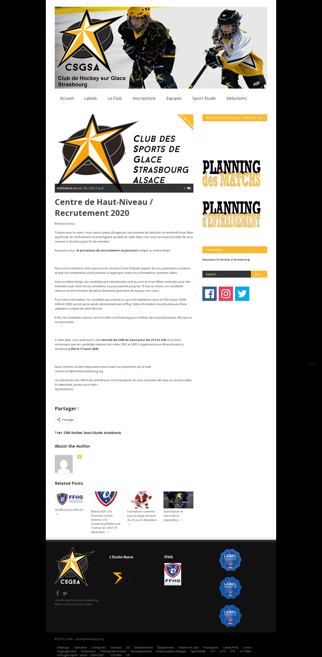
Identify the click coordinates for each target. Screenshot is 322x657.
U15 (232, 651)
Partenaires (88, 651)
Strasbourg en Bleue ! (69, 510)
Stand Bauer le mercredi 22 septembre (173, 516)
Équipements (165, 647)
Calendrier (80, 647)
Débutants (236, 98)
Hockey (76, 432)
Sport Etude (204, 98)
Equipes (174, 98)
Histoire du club (189, 647)
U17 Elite (245, 651)
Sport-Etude (93, 432)
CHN (67, 432)
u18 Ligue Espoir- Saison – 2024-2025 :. (81, 655)
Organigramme (66, 651)
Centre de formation (187, 121)
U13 (222, 651)
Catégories (99, 647)
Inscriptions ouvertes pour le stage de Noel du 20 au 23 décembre (142, 516)
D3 (128, 647)
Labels (90, 98)
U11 (213, 651)
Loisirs (247, 647)
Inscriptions (144, 98)
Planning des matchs (113, 651)
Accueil (67, 98)
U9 (128, 655)
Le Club (115, 98)
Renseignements (141, 651)
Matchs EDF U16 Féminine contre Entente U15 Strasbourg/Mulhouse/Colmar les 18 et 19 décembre (105, 522)
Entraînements (144, 647)
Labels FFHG (231, 647)
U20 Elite (115, 655)
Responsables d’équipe (171, 651)
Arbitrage (63, 647)
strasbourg (112, 432)
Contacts (116, 647)
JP (79, 457)
